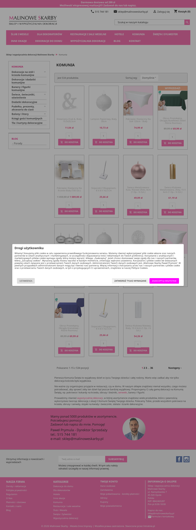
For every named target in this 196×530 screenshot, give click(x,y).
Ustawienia (36, 280)
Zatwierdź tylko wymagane (119, 280)
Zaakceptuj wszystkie (153, 280)
